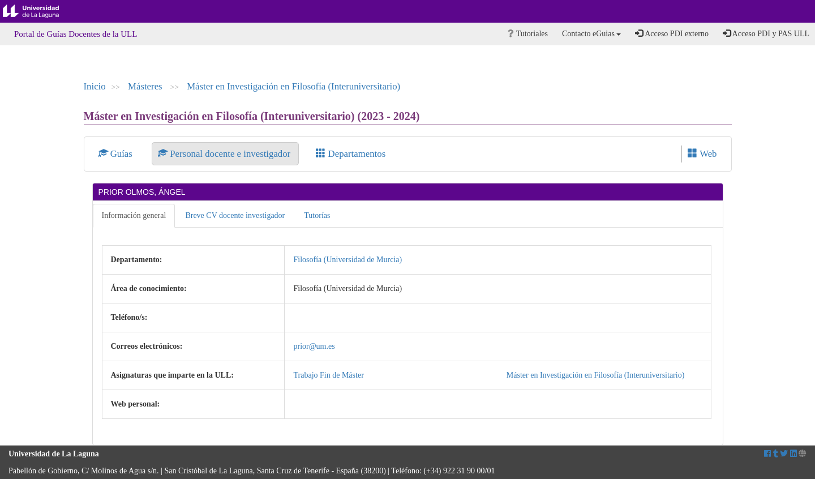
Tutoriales (528, 33)
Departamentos (350, 153)
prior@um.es (313, 346)
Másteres (146, 86)
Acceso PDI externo (671, 33)
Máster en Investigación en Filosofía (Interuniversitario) (293, 86)
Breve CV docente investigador (235, 215)
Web (702, 153)
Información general (134, 215)
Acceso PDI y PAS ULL (766, 33)
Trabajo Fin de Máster (328, 375)
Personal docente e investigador (225, 153)
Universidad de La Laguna (39, 11)
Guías (116, 153)
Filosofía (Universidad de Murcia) (347, 259)
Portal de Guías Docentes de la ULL (75, 34)
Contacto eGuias (591, 33)
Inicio (95, 86)
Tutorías (317, 215)
